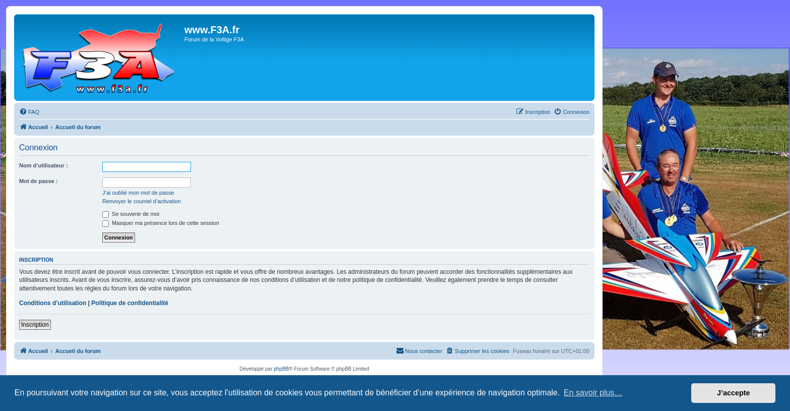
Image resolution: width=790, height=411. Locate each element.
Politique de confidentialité (129, 303)
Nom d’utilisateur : (43, 165)
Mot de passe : (38, 181)
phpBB (281, 369)
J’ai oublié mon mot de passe (138, 193)
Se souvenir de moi (130, 214)
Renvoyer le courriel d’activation (141, 201)
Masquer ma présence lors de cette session (160, 223)
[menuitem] (29, 112)
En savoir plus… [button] (593, 392)
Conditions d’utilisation (52, 303)
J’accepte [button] (733, 393)
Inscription (35, 324)
